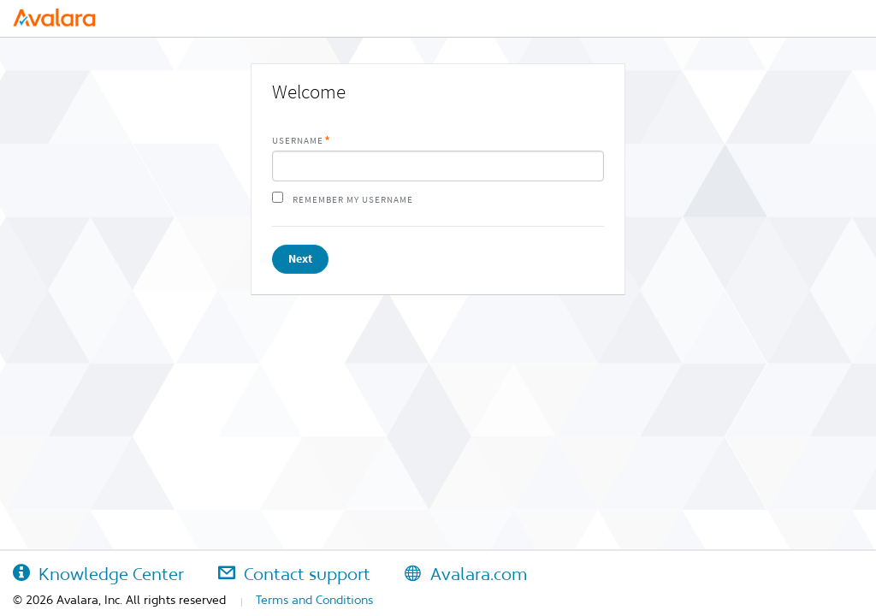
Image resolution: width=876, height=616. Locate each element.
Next (300, 259)
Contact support (294, 574)
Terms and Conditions (314, 599)
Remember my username (353, 199)
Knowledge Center (98, 574)
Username (297, 140)
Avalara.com (466, 574)
